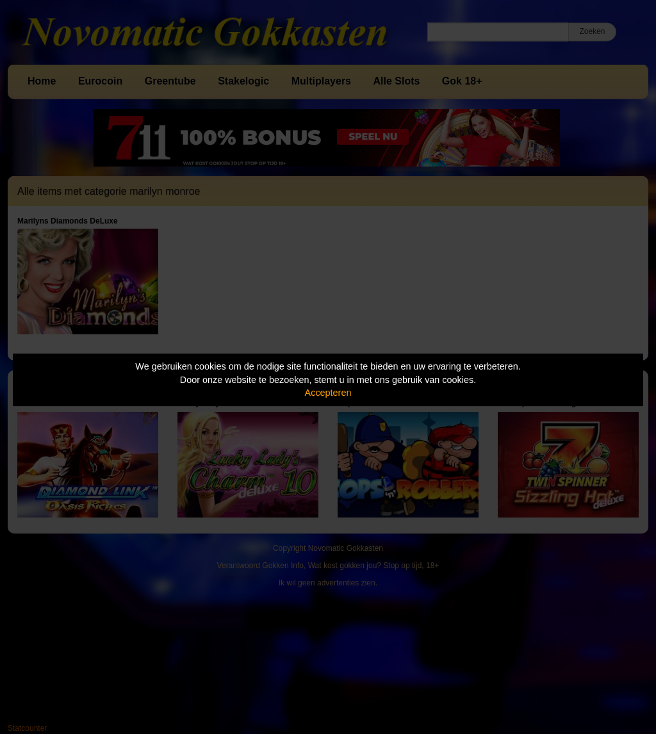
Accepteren (328, 392)
